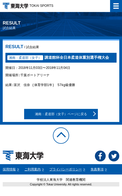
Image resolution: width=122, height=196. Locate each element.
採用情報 (9, 169)
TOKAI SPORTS (28, 6)
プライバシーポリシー (65, 169)
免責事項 (97, 169)
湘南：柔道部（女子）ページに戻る (61, 114)
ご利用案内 (32, 169)
